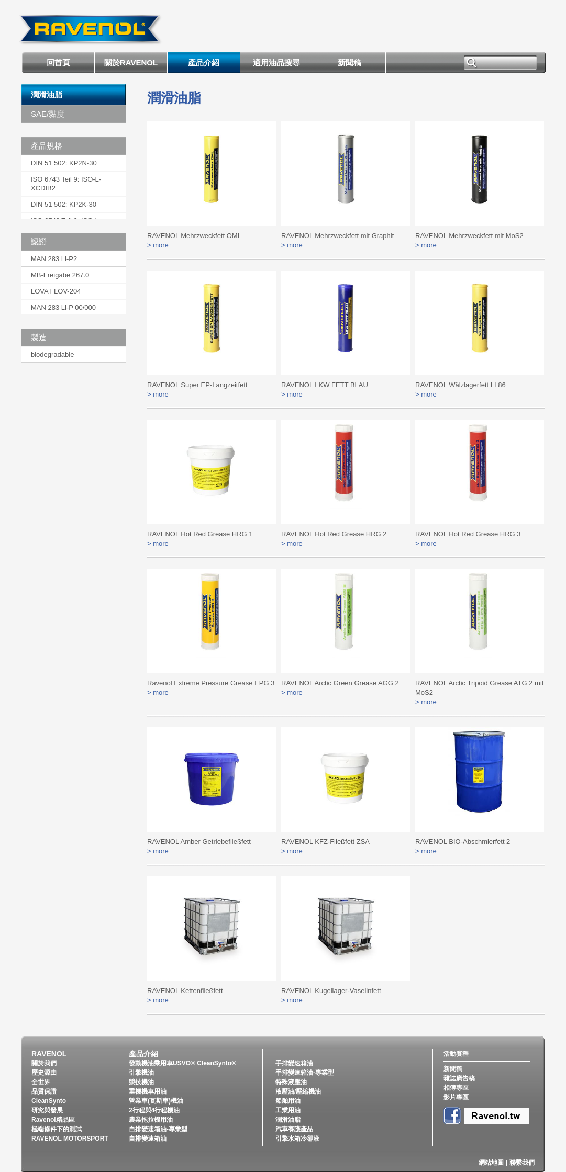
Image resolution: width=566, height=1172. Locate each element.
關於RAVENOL (131, 62)
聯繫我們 (522, 1162)
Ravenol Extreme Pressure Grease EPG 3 (211, 683)
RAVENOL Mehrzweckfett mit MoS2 (469, 236)
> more (158, 245)
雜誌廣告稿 (459, 1078)
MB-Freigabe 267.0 (60, 275)
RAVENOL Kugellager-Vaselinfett (331, 991)
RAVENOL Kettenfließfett (185, 991)
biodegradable (52, 354)
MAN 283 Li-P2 (54, 259)
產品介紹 (203, 62)
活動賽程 (456, 1053)
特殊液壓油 (291, 1082)
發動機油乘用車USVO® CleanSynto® (182, 1063)
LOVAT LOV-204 (56, 291)
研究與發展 (47, 1110)
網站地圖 (491, 1162)
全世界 (40, 1082)
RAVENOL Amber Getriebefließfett (199, 842)
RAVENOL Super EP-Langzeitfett (197, 385)
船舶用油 (288, 1101)
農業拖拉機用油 (151, 1119)
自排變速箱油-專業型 (158, 1129)
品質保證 (44, 1091)
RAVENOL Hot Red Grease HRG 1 (200, 534)
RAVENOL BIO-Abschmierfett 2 (462, 842)
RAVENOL (48, 1054)
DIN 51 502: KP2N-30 (64, 163)
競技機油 (141, 1082)
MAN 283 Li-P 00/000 (63, 307)
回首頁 (58, 62)
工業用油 (288, 1110)
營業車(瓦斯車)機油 (156, 1101)
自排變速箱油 (148, 1138)
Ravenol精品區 (53, 1119)
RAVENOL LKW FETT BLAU (324, 385)
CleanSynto (48, 1101)
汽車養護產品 (294, 1129)
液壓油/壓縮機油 (298, 1091)
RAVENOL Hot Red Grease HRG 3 (468, 534)
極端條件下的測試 (56, 1129)
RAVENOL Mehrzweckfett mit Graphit (337, 236)
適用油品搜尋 (276, 62)
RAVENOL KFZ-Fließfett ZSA (325, 842)
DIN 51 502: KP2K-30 (63, 204)
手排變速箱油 (294, 1063)
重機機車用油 (148, 1091)
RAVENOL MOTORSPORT (69, 1138)
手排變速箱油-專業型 (304, 1072)
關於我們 (44, 1063)
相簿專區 (456, 1087)
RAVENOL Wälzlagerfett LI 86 (460, 385)
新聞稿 (349, 62)
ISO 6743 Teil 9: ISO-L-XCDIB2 (66, 183)
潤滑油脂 (46, 94)
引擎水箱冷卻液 (297, 1138)
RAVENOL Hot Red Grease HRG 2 (334, 534)
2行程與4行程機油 (154, 1110)
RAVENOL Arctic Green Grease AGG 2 (340, 683)
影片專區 (456, 1097)
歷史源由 (44, 1072)
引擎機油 (141, 1072)
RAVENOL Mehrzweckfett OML (194, 236)
